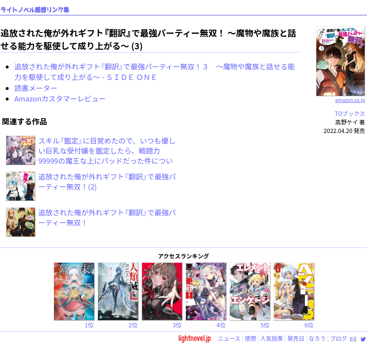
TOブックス (350, 113)
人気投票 (271, 338)
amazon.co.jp (340, 96)
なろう (317, 338)
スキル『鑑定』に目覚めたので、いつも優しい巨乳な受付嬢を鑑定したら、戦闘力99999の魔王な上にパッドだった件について (106, 155)
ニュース (229, 338)
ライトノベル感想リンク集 (34, 10)
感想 (250, 338)
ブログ (338, 338)
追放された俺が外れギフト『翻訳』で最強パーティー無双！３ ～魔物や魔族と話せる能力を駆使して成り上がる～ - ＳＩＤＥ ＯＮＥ (154, 71)
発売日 (295, 338)
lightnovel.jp (194, 338)
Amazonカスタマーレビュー (60, 98)
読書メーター (35, 88)
